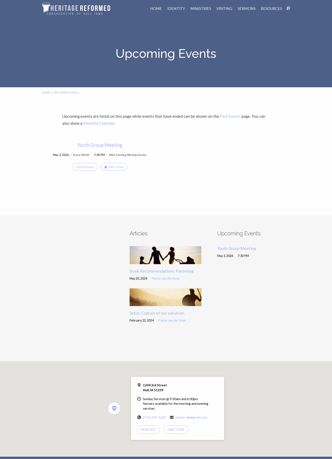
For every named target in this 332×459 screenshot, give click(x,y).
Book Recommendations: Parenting (162, 271)
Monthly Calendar (99, 123)
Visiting (224, 9)
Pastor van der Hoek (166, 278)
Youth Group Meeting (99, 145)
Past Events (230, 116)
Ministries (200, 9)
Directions (113, 167)
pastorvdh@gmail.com (192, 417)
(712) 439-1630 (154, 417)
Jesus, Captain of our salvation (157, 313)
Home (156, 9)
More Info (148, 429)
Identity (176, 9)
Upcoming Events (66, 92)
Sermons (247, 9)
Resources (271, 9)
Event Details (85, 167)
